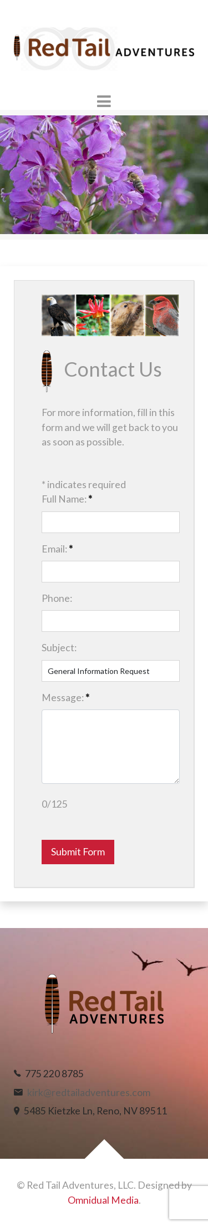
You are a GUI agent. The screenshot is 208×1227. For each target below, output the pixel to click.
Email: (57, 549)
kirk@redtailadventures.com (88, 1092)
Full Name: (67, 499)
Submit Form (78, 852)
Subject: (59, 647)
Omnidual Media (103, 1200)
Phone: (57, 598)
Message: (65, 697)
